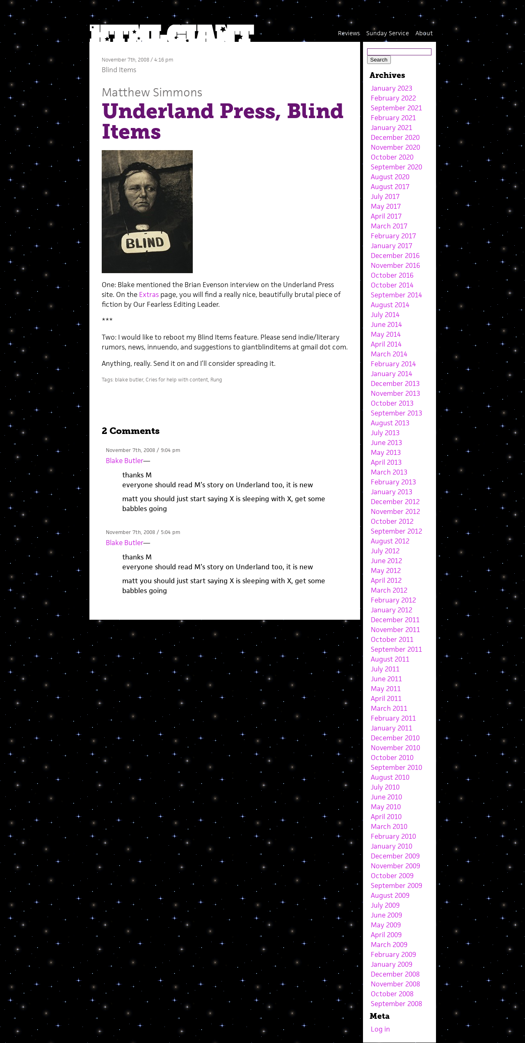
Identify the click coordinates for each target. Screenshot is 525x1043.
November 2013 (395, 393)
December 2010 (395, 737)
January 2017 (391, 245)
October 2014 (392, 285)
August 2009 (390, 895)
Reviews (349, 33)
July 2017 (385, 196)
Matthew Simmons (152, 92)
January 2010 (391, 846)
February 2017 (393, 235)
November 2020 (395, 147)
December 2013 (395, 383)
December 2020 (395, 137)
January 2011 (391, 728)
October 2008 (392, 993)
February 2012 (393, 600)
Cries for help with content (177, 379)
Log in (380, 1029)
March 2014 (389, 353)
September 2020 (396, 166)
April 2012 (386, 580)
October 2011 (392, 639)
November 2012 (395, 511)
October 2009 (392, 875)
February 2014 (393, 363)
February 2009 (393, 954)
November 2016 (395, 265)
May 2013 (386, 452)
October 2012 (392, 521)
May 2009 (386, 924)
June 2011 (386, 678)
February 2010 (393, 836)
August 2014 (390, 304)
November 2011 (395, 629)
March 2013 (389, 472)
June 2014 (386, 324)
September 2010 (396, 767)
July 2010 (385, 787)
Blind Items (119, 69)
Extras (149, 294)
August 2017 (390, 186)
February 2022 (393, 98)
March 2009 (389, 944)
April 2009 (386, 934)
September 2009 (396, 885)
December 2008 (395, 974)
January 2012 (391, 609)
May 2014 (386, 334)
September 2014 (396, 294)
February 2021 (393, 117)
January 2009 (391, 964)
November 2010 (395, 747)
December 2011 (395, 619)
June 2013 (386, 442)
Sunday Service (387, 33)
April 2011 (386, 698)
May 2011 (386, 688)
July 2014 (385, 314)
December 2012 (395, 501)
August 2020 (390, 176)
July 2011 (385, 668)
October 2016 (392, 275)
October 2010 (392, 757)
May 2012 (386, 570)
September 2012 (396, 531)
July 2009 (385, 905)
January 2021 (391, 127)
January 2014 (391, 373)
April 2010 (386, 816)
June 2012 (386, 560)
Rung (216, 379)
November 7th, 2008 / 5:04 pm (143, 532)
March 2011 (389, 708)
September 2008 (396, 1003)
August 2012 (390, 540)
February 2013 (393, 481)
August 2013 (390, 422)
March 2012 (389, 590)
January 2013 (391, 491)
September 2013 (396, 413)
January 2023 (391, 88)
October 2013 (392, 403)
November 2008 (395, 983)
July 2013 (385, 432)
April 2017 (386, 216)
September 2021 (396, 107)
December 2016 (395, 255)
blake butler (129, 379)
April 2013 (386, 462)
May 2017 (386, 206)
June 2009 (386, 915)
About (424, 33)
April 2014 (386, 344)
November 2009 (395, 865)
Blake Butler (124, 460)
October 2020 (392, 157)
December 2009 (395, 855)
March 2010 (389, 826)
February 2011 (393, 718)
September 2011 (396, 649)
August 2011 (390, 659)
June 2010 (386, 796)
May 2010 (386, 806)
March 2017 (389, 226)
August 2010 (390, 777)
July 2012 (385, 550)
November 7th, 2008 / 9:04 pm (143, 450)
